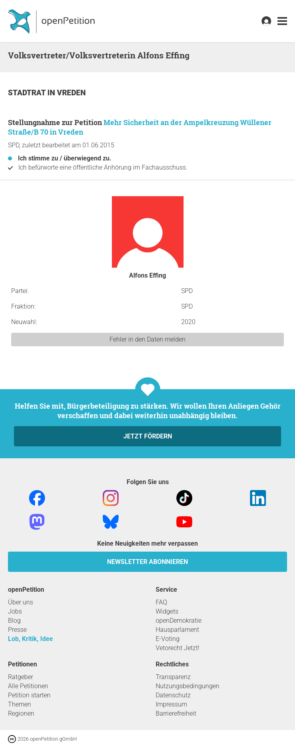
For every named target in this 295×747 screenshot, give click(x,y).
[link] (282, 21)
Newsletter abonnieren (147, 562)
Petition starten (29, 695)
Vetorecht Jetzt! (177, 648)
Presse (17, 629)
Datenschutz (173, 695)
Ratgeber (20, 677)
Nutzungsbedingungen (187, 686)
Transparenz (173, 677)
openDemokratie (178, 620)
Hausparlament (177, 629)
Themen (19, 704)
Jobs (15, 611)
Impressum (171, 704)
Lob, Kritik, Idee (30, 639)
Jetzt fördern (147, 436)
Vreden (71, 92)
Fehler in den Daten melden (147, 339)
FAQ (161, 602)
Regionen (21, 713)
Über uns (20, 602)
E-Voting (168, 639)
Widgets (167, 611)
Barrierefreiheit (176, 713)
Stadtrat (27, 92)
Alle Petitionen (28, 686)
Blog (14, 620)
